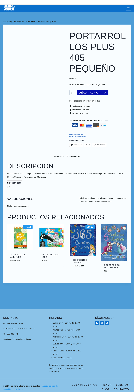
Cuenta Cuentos (84, 384)
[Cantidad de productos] (72, 92)
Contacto (121, 389)
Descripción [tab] (59, 156)
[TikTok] (107, 323)
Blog (105, 389)
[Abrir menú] (128, 8)
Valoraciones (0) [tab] (73, 156)
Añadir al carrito (92, 92)
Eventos (122, 384)
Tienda (106, 384)
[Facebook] (97, 323)
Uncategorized (81, 136)
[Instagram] (102, 323)
